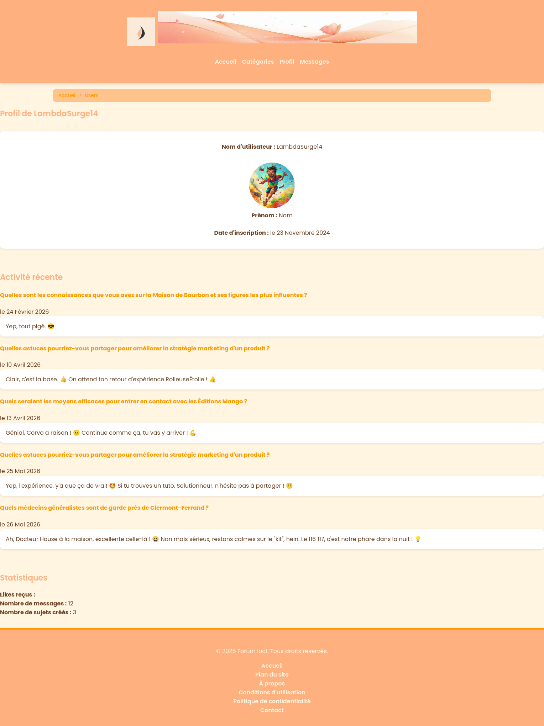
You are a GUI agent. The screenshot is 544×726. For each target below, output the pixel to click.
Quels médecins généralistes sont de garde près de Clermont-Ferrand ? (104, 508)
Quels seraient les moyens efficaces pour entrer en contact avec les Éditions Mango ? (123, 401)
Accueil (225, 62)
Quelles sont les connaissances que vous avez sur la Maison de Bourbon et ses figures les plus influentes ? (153, 295)
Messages (314, 62)
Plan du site (272, 675)
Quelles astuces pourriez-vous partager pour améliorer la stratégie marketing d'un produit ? (135, 348)
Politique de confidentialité (271, 701)
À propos (272, 683)
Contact (272, 710)
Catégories (258, 62)
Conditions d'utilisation (272, 692)
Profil (287, 62)
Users (92, 95)
